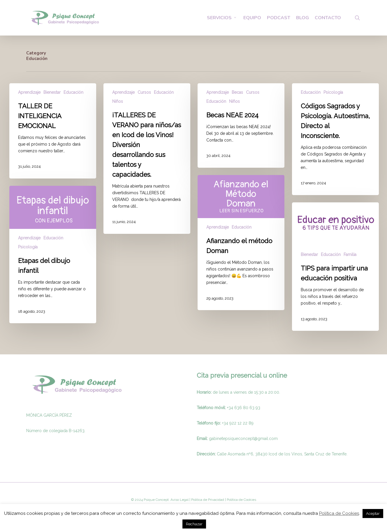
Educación (73, 92)
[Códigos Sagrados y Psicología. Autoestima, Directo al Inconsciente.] (335, 139)
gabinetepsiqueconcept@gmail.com (243, 438)
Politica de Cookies (241, 500)
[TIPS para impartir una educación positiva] (335, 266)
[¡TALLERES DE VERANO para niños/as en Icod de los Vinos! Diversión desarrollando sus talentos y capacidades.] (146, 158)
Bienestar (52, 92)
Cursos (144, 92)
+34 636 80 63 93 (243, 407)
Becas (237, 92)
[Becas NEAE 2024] (241, 125)
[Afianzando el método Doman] (241, 242)
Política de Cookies (339, 513)
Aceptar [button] (373, 513)
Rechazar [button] (194, 524)
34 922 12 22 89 (239, 423)
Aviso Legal (179, 500)
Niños (117, 101)
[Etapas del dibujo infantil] (52, 254)
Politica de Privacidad (207, 500)
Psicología (333, 92)
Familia (350, 254)
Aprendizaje (29, 92)
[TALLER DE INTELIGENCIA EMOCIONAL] (52, 130)
